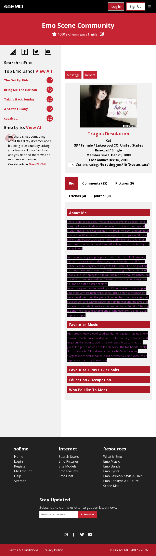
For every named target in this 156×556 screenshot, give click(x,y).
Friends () (77, 196)
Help (17, 476)
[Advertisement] (108, 59)
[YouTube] (48, 52)
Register (20, 466)
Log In (116, 6)
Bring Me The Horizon (20, 90)
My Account (23, 471)
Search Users (69, 456)
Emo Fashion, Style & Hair (122, 476)
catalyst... (11, 118)
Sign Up (136, 6)
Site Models (67, 466)
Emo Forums (68, 471)
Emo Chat (66, 476)
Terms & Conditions (23, 550)
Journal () (102, 196)
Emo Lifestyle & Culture (121, 481)
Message (73, 75)
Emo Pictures (69, 461)
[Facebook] (25, 52)
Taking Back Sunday (19, 99)
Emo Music (111, 461)
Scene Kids (111, 486)
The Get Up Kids (16, 80)
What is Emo (112, 456)
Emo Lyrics (111, 471)
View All (44, 71)
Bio (71, 183)
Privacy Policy (52, 550)
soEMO (13, 6)
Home (18, 456)
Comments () (94, 183)
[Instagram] (101, 34)
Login (18, 461)
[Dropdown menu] (149, 6)
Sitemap (20, 481)
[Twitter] (36, 52)
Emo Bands (111, 466)
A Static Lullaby (16, 109)
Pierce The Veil (37, 164)
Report (90, 75)
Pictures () (124, 183)
